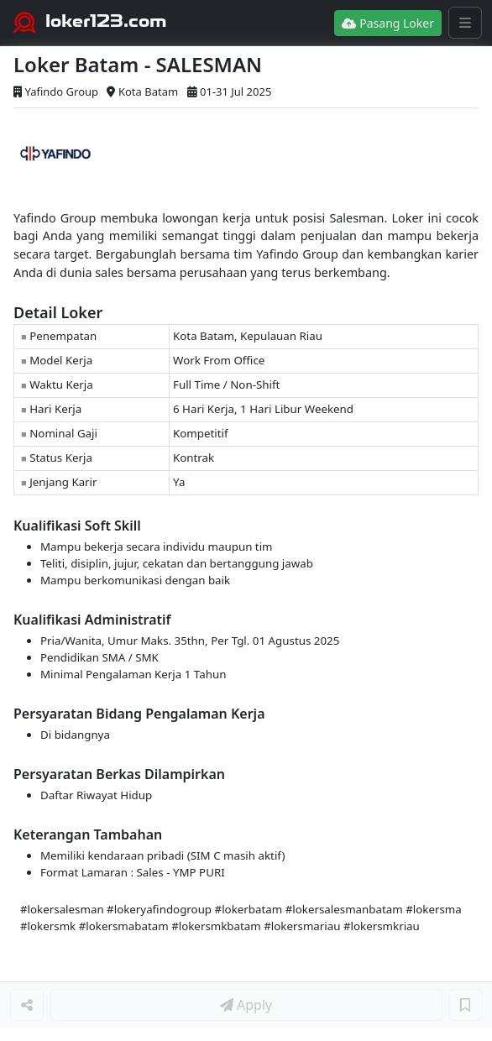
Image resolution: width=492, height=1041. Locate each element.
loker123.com (106, 21)
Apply (246, 1005)
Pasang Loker (388, 23)
